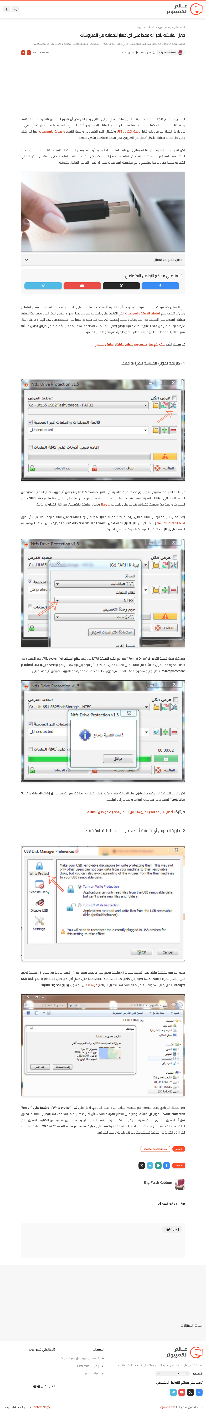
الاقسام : (198, 1373)
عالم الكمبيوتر (167, 1407)
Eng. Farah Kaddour (167, 53)
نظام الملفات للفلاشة (171, 523)
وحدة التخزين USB (128, 131)
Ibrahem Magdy (41, 1407)
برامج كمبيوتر (154, 9)
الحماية (110, 9)
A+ (29, 52)
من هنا (105, 504)
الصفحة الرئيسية (176, 27)
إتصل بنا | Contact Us (90, 1365)
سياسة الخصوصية (92, 1373)
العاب (91, 9)
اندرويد (82, 9)
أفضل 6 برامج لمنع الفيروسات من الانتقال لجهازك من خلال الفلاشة (130, 812)
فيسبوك (120, 9)
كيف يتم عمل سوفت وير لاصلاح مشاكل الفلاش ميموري (129, 344)
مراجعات (64, 9)
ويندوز (142, 9)
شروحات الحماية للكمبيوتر (150, 27)
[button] (166, 1165)
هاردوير (54, 9)
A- (23, 52)
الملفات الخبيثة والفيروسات (143, 313)
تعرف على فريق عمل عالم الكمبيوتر (82, 1358)
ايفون (73, 9)
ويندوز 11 (131, 9)
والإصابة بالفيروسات (52, 131)
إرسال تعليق (172, 1229)
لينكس (100, 9)
